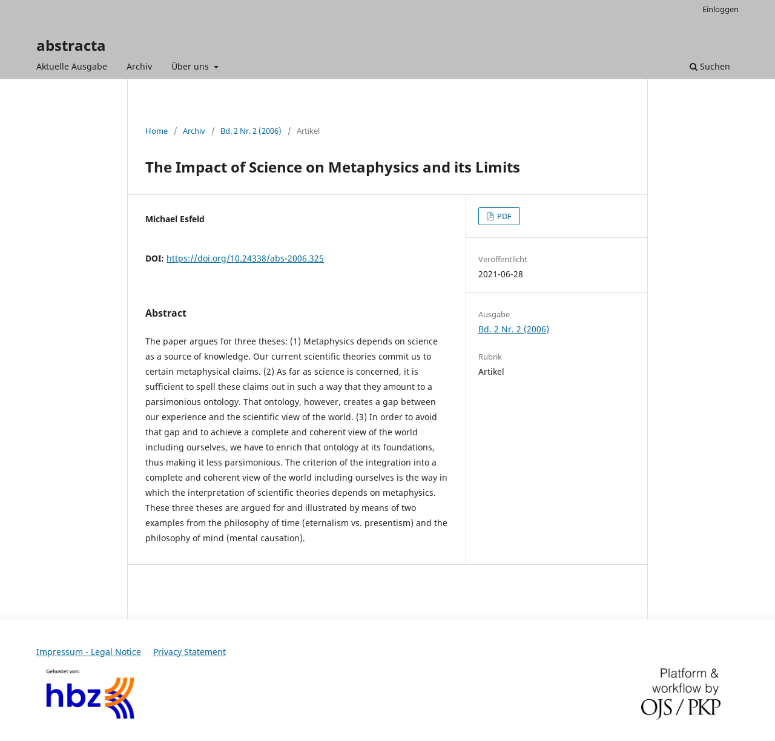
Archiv (139, 66)
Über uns (191, 66)
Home (156, 130)
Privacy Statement (189, 651)
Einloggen (720, 9)
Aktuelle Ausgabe (71, 66)
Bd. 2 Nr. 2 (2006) (251, 130)
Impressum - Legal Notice (88, 651)
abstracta (71, 45)
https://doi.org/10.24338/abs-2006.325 (245, 258)
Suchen (710, 66)
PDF (503, 216)
